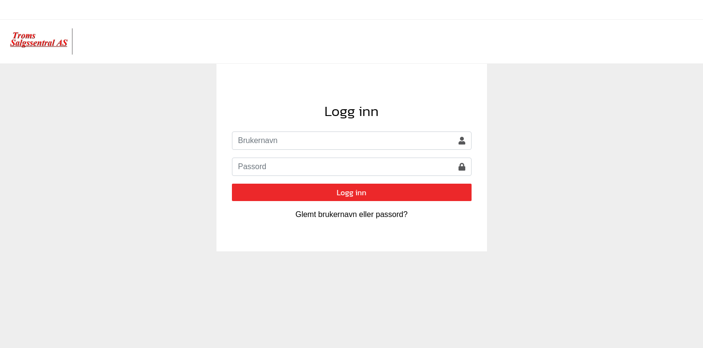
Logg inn (352, 192)
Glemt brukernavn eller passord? (351, 214)
